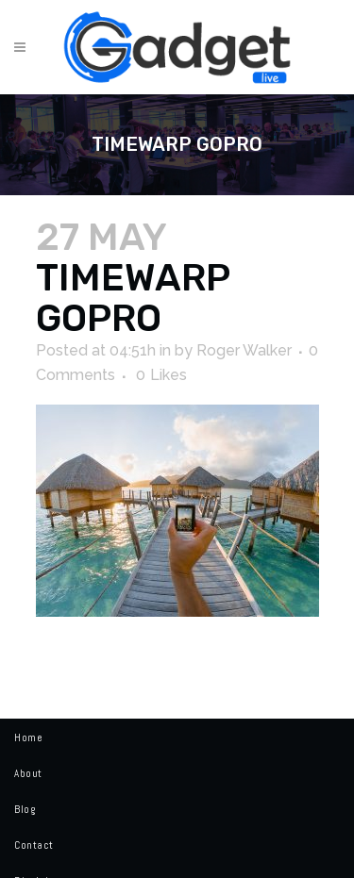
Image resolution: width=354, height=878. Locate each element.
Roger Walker (244, 350)
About (28, 773)
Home (28, 737)
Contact (34, 845)
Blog (24, 809)
